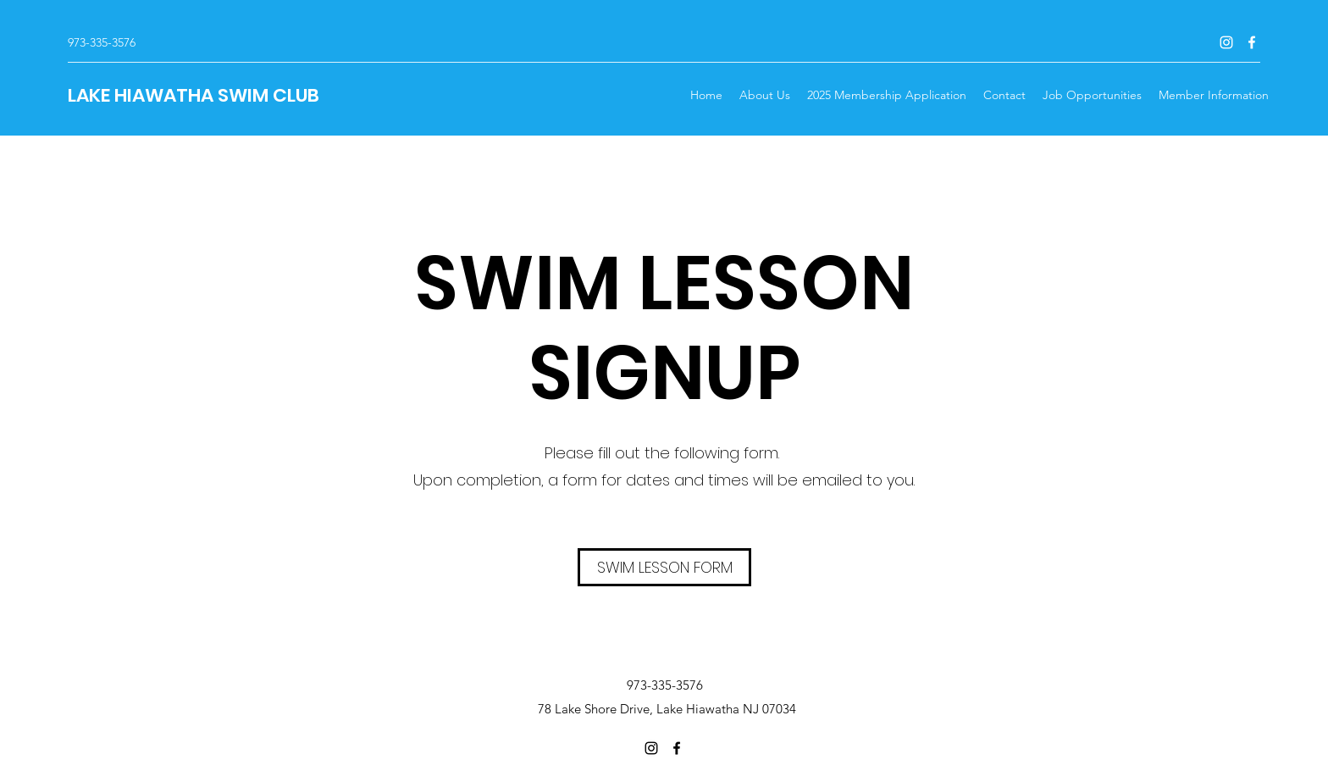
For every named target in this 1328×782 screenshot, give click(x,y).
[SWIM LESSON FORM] (664, 567)
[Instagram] (1226, 42)
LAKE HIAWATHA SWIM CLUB (193, 95)
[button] (1213, 95)
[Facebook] (1251, 42)
